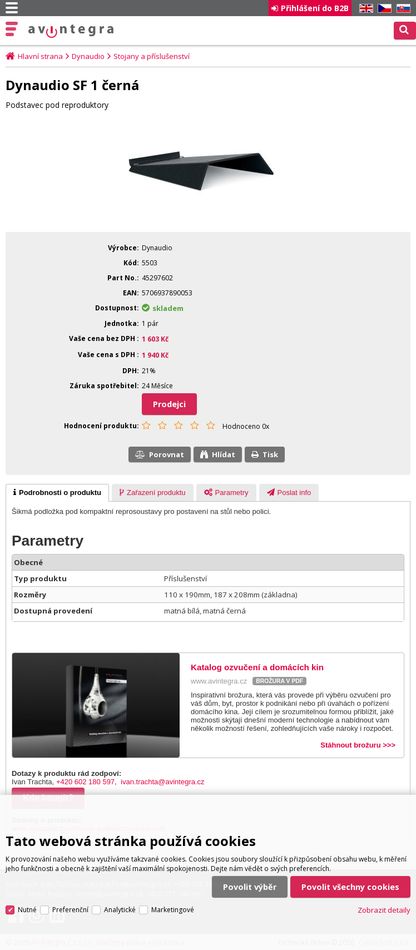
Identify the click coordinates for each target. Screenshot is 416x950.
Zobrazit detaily (384, 908)
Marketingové (172, 908)
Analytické (120, 908)
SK (401, 8)
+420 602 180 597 (85, 782)
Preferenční (70, 908)
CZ (382, 8)
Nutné (27, 908)
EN (364, 8)
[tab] (57, 493)
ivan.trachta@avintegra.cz (163, 782)
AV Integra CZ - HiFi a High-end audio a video (70, 31)
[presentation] (57, 492)
